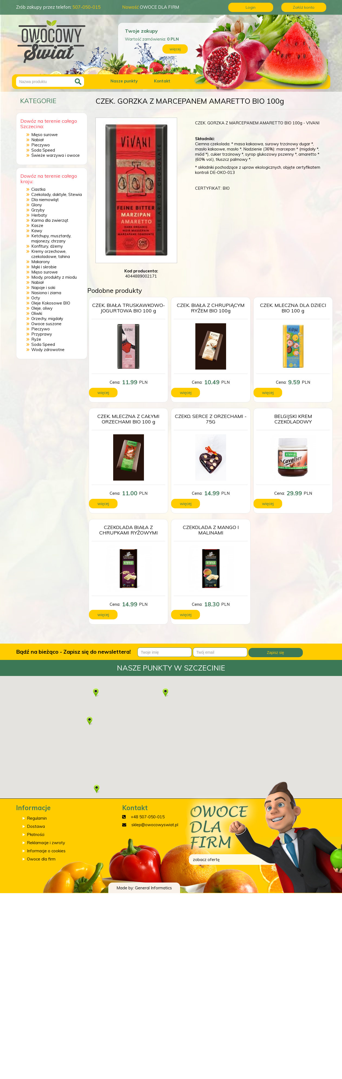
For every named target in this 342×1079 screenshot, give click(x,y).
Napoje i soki (43, 287)
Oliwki (36, 313)
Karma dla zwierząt (49, 220)
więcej (175, 49)
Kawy (36, 230)
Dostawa (36, 826)
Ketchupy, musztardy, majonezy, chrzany (51, 238)
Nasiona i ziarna (46, 292)
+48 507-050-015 (148, 816)
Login (250, 7)
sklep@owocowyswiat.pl (154, 824)
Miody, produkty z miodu (54, 277)
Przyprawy (41, 334)
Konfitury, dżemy (47, 246)
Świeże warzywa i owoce (55, 155)
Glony (36, 204)
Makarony (40, 261)
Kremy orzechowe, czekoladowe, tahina (50, 254)
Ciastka (38, 189)
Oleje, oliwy (42, 308)
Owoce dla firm (41, 859)
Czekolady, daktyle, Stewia (56, 194)
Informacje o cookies (46, 850)
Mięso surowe (44, 134)
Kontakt (162, 81)
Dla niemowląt (45, 199)
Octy (35, 297)
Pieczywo (40, 144)
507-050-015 (86, 7)
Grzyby (38, 210)
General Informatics (153, 887)
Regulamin (37, 818)
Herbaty (39, 215)
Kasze (37, 225)
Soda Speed (43, 150)
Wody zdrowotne (47, 349)
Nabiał (37, 139)
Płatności (35, 834)
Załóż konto (304, 7)
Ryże (36, 339)
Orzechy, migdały (47, 318)
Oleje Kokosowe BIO (50, 303)
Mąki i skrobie (44, 266)
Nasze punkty (124, 81)
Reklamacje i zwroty (46, 842)
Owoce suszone (46, 323)
